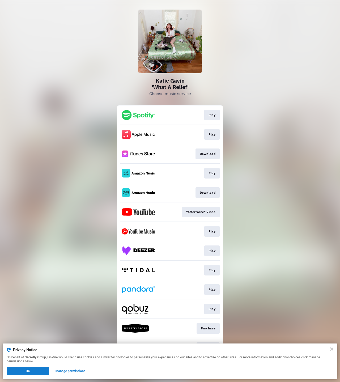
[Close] (332, 349)
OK (28, 371)
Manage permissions (71, 371)
